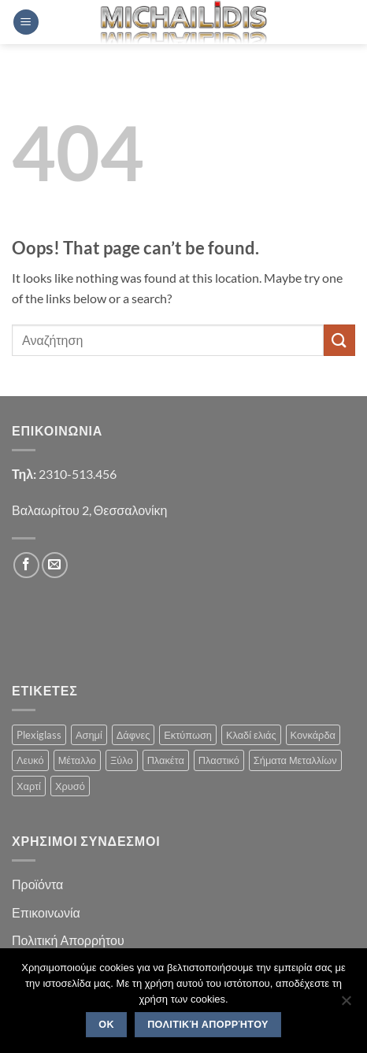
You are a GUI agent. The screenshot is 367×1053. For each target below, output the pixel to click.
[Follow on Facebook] (26, 565)
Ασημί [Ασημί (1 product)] (89, 735)
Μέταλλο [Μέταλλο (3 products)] (77, 760)
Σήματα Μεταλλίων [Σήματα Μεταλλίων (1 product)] (295, 760)
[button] (26, 22)
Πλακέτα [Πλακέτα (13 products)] (165, 760)
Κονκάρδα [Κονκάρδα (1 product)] (313, 735)
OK (106, 1024)
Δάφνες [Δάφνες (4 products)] (133, 735)
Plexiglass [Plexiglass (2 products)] (39, 735)
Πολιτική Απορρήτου (68, 939)
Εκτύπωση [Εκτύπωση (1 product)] (188, 735)
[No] (345, 1005)
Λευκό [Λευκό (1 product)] (30, 760)
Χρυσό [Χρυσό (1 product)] (70, 786)
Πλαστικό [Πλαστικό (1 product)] (218, 760)
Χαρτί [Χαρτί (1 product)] (29, 786)
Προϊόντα (37, 884)
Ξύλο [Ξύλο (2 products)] (121, 760)
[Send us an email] (55, 565)
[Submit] (339, 339)
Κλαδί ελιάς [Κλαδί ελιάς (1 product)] (251, 735)
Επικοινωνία (46, 912)
